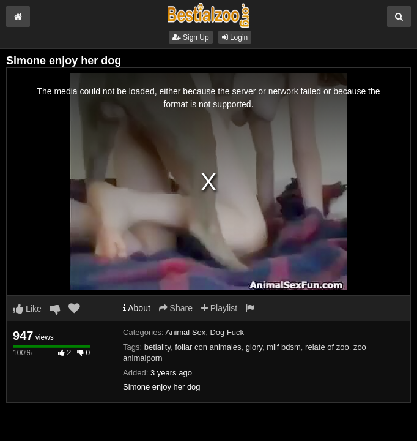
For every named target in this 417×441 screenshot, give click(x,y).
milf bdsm (284, 347)
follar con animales (208, 347)
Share (176, 308)
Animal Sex (185, 332)
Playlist (219, 308)
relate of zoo (327, 347)
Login (235, 37)
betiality (157, 347)
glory (254, 347)
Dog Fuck (227, 332)
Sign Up (190, 37)
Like (27, 309)
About (136, 308)
